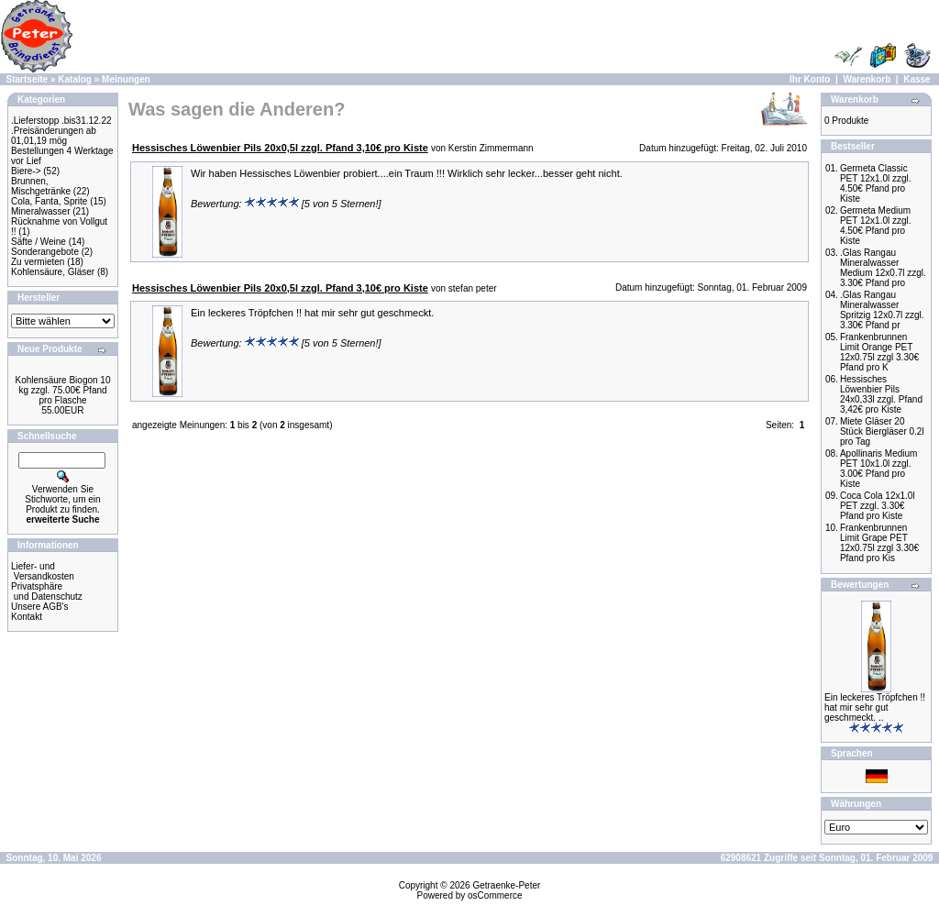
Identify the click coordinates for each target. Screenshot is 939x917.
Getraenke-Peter (506, 885)
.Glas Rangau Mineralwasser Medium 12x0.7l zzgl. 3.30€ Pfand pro (883, 268)
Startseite (27, 79)
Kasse (916, 79)
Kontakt (26, 617)
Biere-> (26, 171)
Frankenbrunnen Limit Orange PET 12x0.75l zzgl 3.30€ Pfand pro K (879, 352)
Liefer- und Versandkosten (42, 571)
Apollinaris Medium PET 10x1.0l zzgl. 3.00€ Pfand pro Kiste (878, 468)
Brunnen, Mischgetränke (41, 186)
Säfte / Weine (38, 242)
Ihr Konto (810, 79)
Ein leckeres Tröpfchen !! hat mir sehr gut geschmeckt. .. (874, 707)
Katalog (75, 79)
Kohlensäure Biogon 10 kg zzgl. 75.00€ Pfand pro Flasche (63, 390)
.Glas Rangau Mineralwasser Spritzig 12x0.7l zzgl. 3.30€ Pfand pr (882, 310)
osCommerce (495, 895)
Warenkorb (866, 79)
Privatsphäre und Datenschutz (47, 591)
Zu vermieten (37, 262)
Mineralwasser (40, 211)
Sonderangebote (45, 252)
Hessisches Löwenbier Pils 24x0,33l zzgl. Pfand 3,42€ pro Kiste (881, 394)
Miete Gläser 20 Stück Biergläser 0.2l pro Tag (882, 431)
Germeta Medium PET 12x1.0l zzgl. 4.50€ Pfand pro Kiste (875, 225)
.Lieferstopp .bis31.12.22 (61, 121)
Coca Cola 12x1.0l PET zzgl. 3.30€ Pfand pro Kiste (877, 506)
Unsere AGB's (40, 607)
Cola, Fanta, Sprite (49, 201)
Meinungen (126, 79)
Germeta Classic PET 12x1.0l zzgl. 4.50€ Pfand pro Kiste (875, 183)
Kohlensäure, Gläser (52, 272)
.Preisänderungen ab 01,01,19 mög (53, 136)
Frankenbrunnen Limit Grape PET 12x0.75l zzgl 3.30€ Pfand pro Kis (879, 543)
